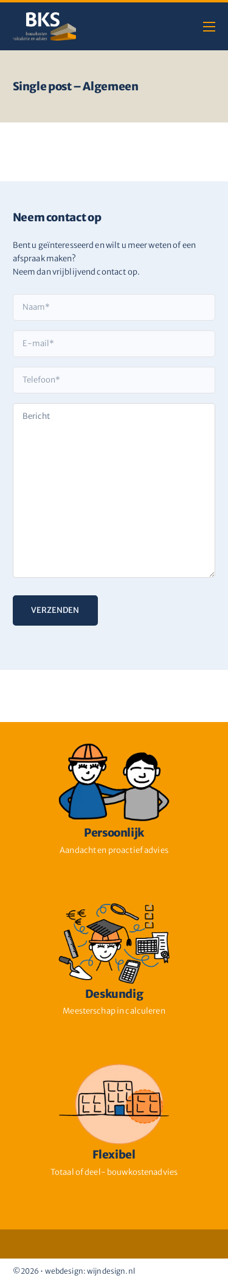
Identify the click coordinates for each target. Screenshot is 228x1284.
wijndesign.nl (111, 1271)
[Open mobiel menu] (209, 27)
